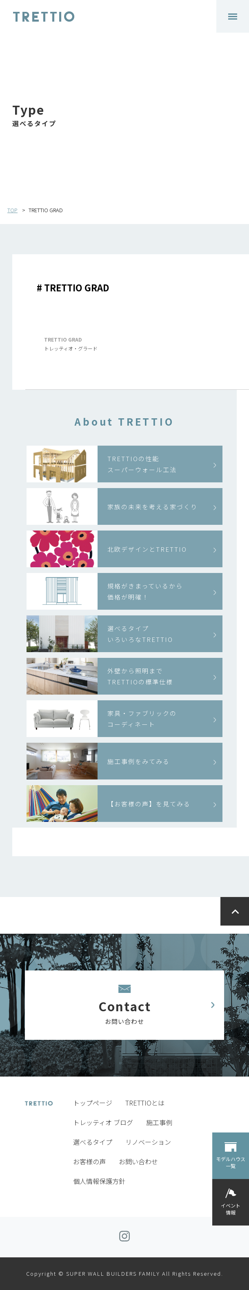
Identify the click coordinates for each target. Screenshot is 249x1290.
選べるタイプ (92, 1142)
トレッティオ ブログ (103, 1122)
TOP (12, 210)
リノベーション (148, 1142)
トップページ (92, 1103)
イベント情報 (230, 1209)
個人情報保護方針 (99, 1181)
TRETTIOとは (145, 1103)
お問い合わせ (138, 1161)
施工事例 (159, 1122)
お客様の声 (89, 1161)
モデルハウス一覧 (230, 1162)
